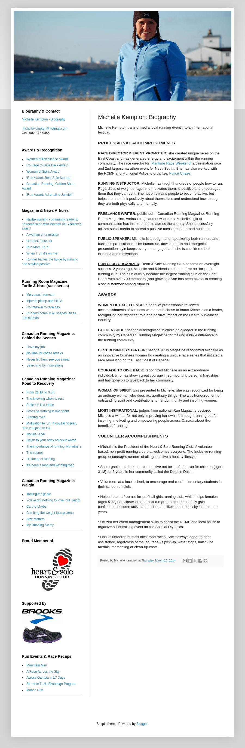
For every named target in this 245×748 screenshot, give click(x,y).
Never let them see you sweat (47, 359)
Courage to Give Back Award (47, 165)
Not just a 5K (35, 434)
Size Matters (35, 519)
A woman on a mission (42, 235)
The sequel (34, 453)
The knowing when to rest (45, 399)
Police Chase (179, 173)
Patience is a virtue (40, 405)
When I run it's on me (41, 253)
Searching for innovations (44, 365)
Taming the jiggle (38, 494)
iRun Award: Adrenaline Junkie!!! (50, 195)
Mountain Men (36, 665)
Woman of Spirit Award (43, 171)
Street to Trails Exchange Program (51, 684)
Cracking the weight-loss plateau (50, 513)
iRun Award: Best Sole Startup (48, 178)
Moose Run (34, 690)
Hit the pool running (40, 459)
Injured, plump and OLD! (44, 301)
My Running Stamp (40, 525)
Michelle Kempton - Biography (43, 119)
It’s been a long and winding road (50, 465)
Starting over (35, 417)
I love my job (35, 347)
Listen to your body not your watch (51, 440)
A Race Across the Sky (42, 671)
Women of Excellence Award (47, 159)
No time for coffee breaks (44, 353)
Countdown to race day (43, 307)
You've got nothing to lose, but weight (53, 500)
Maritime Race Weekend (171, 163)
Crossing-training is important (47, 411)
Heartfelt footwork (39, 241)
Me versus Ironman (40, 295)
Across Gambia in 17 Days (45, 677)
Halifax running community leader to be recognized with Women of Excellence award (51, 224)
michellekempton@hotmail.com (44, 129)
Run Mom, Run (37, 247)
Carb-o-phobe (36, 506)
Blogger (142, 724)
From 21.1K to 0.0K (40, 392)
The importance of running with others (53, 446)
